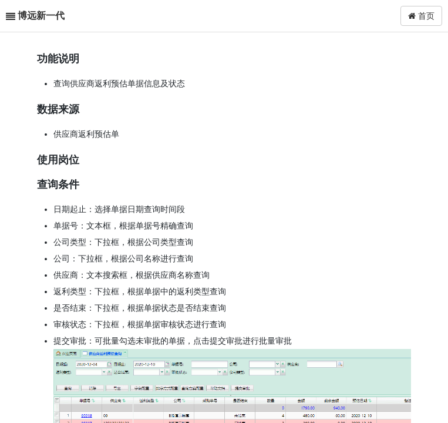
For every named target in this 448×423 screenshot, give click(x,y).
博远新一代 (41, 16)
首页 (421, 16)
